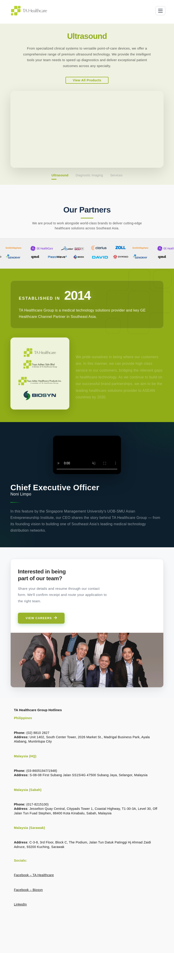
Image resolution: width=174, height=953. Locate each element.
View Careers (41, 624)
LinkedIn (20, 904)
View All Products (87, 80)
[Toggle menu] (160, 10)
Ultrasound (59, 175)
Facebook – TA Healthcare (34, 875)
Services (116, 175)
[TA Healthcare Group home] (29, 11)
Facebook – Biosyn (28, 890)
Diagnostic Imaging (89, 175)
